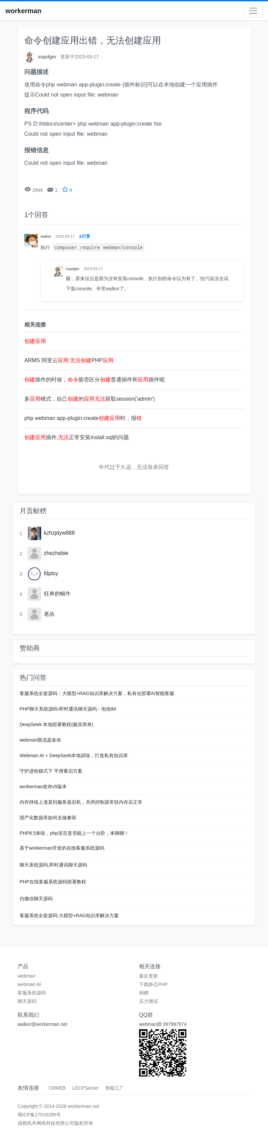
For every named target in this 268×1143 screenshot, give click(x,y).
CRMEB (57, 1088)
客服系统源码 (32, 992)
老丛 (49, 614)
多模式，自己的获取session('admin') (89, 399)
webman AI (29, 984)
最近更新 (148, 976)
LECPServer (85, 1088)
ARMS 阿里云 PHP (68, 360)
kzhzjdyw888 (59, 533)
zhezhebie (56, 553)
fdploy (51, 573)
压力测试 (148, 1001)
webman (26, 976)
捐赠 (144, 992)
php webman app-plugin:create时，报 (83, 418)
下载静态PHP (153, 984)
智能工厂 (114, 1088)
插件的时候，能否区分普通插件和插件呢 (94, 379)
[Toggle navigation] (253, 11)
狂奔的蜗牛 (57, 593)
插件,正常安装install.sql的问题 (76, 437)
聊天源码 (27, 1001)
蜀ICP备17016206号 (39, 1114)
